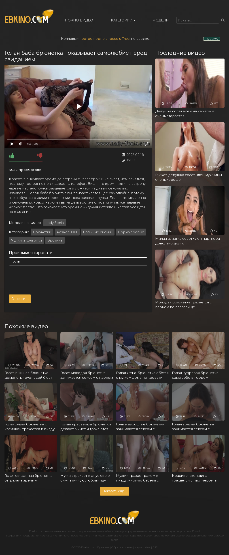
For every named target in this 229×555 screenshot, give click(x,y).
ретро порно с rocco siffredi (105, 38)
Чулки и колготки (26, 240)
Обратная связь (122, 547)
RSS (155, 547)
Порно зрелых (131, 232)
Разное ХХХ (67, 232)
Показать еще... (114, 491)
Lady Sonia (55, 223)
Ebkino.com (37, 531)
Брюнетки (42, 232)
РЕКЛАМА (212, 38)
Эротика (54, 240)
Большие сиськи (97, 232)
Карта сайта (143, 547)
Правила (103, 547)
